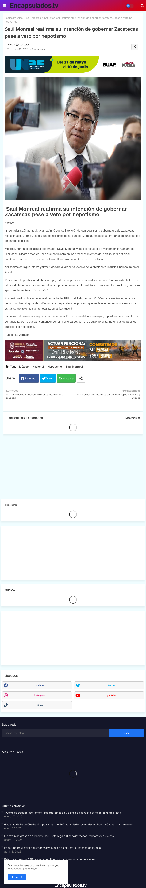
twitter (112, 685)
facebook (39, 685)
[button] (142, 5)
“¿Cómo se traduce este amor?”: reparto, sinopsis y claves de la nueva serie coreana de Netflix (62, 812)
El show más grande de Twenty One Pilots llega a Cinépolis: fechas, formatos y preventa (59, 836)
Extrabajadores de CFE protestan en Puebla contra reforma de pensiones (49, 859)
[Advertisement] (75, 465)
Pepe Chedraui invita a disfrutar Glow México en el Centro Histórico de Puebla (52, 847)
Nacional (38, 366)
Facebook (31, 378)
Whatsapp (68, 378)
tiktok (39, 705)
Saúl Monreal (33, 17)
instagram (39, 695)
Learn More (30, 869)
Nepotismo (55, 366)
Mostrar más (132, 417)
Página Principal (14, 17)
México (24, 366)
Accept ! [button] (16, 877)
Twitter (49, 378)
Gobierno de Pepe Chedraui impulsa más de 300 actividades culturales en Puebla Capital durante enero (68, 824)
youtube (111, 695)
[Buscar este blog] (55, 733)
